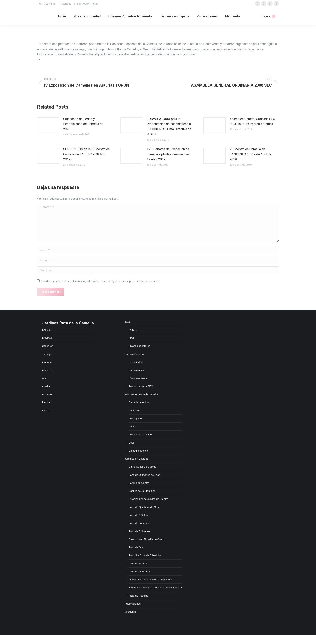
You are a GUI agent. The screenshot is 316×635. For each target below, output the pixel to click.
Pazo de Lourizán (139, 523)
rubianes (47, 394)
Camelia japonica (139, 402)
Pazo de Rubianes (139, 531)
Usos (132, 442)
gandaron (47, 345)
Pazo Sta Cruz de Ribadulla (145, 555)
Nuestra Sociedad (135, 354)
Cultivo (133, 426)
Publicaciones (133, 603)
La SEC (133, 329)
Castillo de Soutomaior (142, 490)
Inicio (128, 321)
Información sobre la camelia (141, 394)
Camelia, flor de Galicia (142, 466)
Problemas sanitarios (141, 434)
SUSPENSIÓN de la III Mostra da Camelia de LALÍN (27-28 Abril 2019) (86, 154)
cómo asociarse (138, 378)
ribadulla (47, 370)
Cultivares (134, 410)
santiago (47, 354)
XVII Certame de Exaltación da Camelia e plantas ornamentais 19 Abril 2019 (168, 154)
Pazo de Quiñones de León (144, 474)
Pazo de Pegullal (138, 595)
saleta (45, 410)
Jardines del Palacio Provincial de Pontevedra (155, 587)
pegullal (46, 329)
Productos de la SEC (141, 386)
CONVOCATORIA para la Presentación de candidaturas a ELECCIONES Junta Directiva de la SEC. (169, 126)
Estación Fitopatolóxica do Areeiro (148, 499)
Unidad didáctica (138, 450)
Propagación (136, 418)
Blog (131, 337)
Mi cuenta (130, 611)
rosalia (46, 386)
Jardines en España (136, 458)
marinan (47, 362)
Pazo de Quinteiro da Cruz (144, 507)
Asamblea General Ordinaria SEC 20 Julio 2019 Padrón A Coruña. (252, 121)
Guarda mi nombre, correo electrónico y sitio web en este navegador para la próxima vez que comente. (100, 281)
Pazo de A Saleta (139, 515)
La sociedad (136, 362)
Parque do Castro (139, 482)
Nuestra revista (137, 370)
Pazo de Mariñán (138, 563)
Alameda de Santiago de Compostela (150, 579)
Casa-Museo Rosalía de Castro (147, 539)
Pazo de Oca (136, 547)
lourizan (46, 402)
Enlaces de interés (139, 345)
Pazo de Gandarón (140, 571)
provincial (47, 337)
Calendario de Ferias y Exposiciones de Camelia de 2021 (83, 124)
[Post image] (48, 125)
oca (44, 378)
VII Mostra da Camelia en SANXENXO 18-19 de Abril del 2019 (251, 154)
